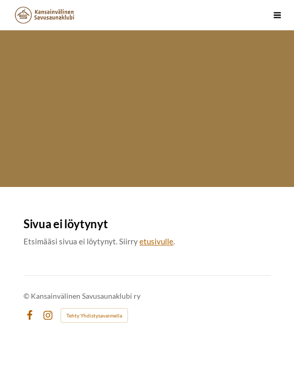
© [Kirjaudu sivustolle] (27, 295)
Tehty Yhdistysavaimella (94, 315)
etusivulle (156, 241)
